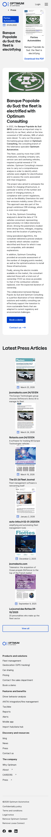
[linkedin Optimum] (16, 831)
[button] (45, 4)
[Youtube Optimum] (10, 831)
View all (25, 628)
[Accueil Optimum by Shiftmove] (13, 4)
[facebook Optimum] (4, 831)
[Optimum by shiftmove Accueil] (11, 643)
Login (37, 4)
